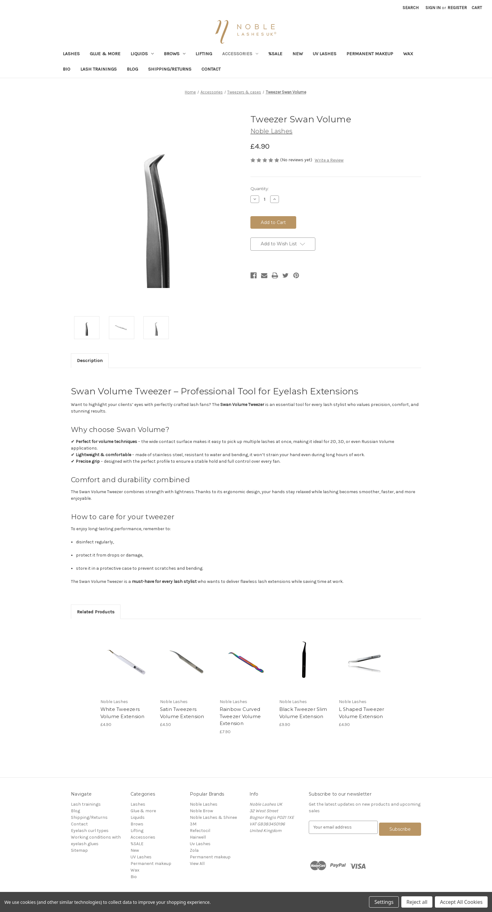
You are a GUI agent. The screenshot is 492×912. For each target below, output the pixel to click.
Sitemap (79, 850)
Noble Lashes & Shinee (213, 817)
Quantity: (259, 188)
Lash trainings (98, 69)
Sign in (433, 7)
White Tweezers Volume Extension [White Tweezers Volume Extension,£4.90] (122, 712)
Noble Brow (201, 810)
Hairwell (198, 837)
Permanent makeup (369, 53)
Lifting (203, 53)
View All (197, 863)
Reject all (416, 902)
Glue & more (105, 53)
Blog (132, 69)
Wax (408, 53)
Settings (383, 902)
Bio (66, 69)
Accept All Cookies (461, 902)
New (297, 53)
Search (411, 7)
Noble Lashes (203, 804)
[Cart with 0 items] (476, 7)
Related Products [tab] (96, 612)
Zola (194, 850)
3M (193, 824)
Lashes (71, 53)
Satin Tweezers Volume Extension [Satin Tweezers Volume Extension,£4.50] (182, 712)
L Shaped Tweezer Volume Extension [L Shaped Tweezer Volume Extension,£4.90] (361, 712)
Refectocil (200, 830)
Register (457, 7)
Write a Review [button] (329, 160)
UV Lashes (324, 53)
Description (90, 360)
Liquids (142, 53)
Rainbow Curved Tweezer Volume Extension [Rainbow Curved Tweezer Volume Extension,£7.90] (240, 716)
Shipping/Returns (169, 69)
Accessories (240, 53)
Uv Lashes (200, 843)
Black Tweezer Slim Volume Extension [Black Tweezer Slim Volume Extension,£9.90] (303, 712)
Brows (174, 53)
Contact (211, 69)
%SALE (275, 53)
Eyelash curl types (90, 830)
